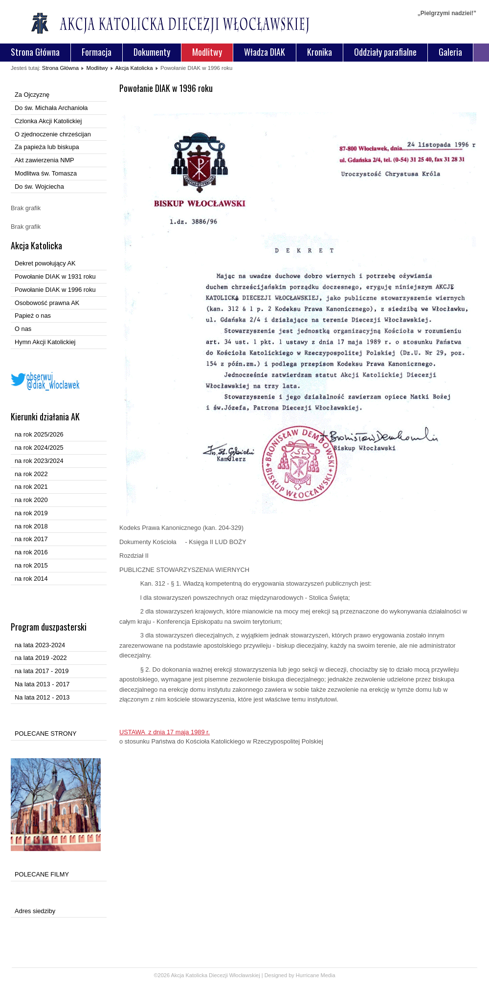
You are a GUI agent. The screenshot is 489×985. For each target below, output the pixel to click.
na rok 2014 (31, 578)
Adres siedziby (35, 911)
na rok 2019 (31, 513)
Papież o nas (33, 315)
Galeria (450, 51)
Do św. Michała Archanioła (51, 107)
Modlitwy (207, 51)
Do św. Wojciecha (39, 186)
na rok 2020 (31, 499)
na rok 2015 (31, 565)
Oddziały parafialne (385, 51)
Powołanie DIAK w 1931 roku (55, 276)
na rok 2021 (31, 486)
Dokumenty (151, 51)
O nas (23, 328)
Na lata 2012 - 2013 (42, 697)
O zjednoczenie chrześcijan (53, 134)
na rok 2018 (31, 526)
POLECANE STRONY (46, 733)
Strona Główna (35, 51)
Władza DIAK (264, 51)
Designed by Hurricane (293, 975)
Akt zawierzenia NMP (44, 160)
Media (328, 975)
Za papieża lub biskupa (47, 147)
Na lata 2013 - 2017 (42, 684)
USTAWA (164, 732)
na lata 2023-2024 (40, 645)
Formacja (96, 51)
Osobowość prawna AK (47, 302)
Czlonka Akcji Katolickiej (48, 121)
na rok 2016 (31, 552)
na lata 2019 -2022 (41, 657)
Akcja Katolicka (134, 68)
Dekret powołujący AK (45, 263)
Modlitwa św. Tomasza (46, 173)
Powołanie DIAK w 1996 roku (55, 289)
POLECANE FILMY (42, 874)
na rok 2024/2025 (39, 447)
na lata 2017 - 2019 (41, 671)
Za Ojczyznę (32, 94)
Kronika (319, 51)
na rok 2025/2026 (39, 434)
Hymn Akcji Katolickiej (45, 342)
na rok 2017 (31, 539)
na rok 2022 (31, 474)
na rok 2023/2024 (39, 460)
